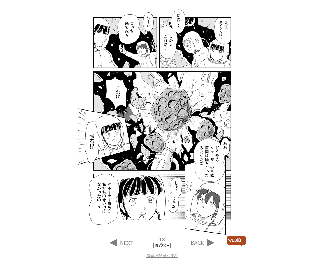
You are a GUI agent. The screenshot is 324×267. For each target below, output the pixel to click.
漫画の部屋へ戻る (162, 256)
